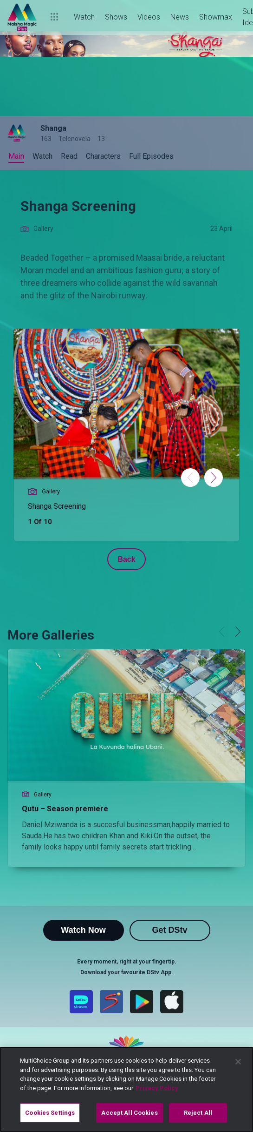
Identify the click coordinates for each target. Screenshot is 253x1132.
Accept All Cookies (129, 1112)
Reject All (198, 1112)
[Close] (238, 1061)
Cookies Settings (50, 1112)
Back (126, 559)
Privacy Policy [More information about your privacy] (157, 1088)
